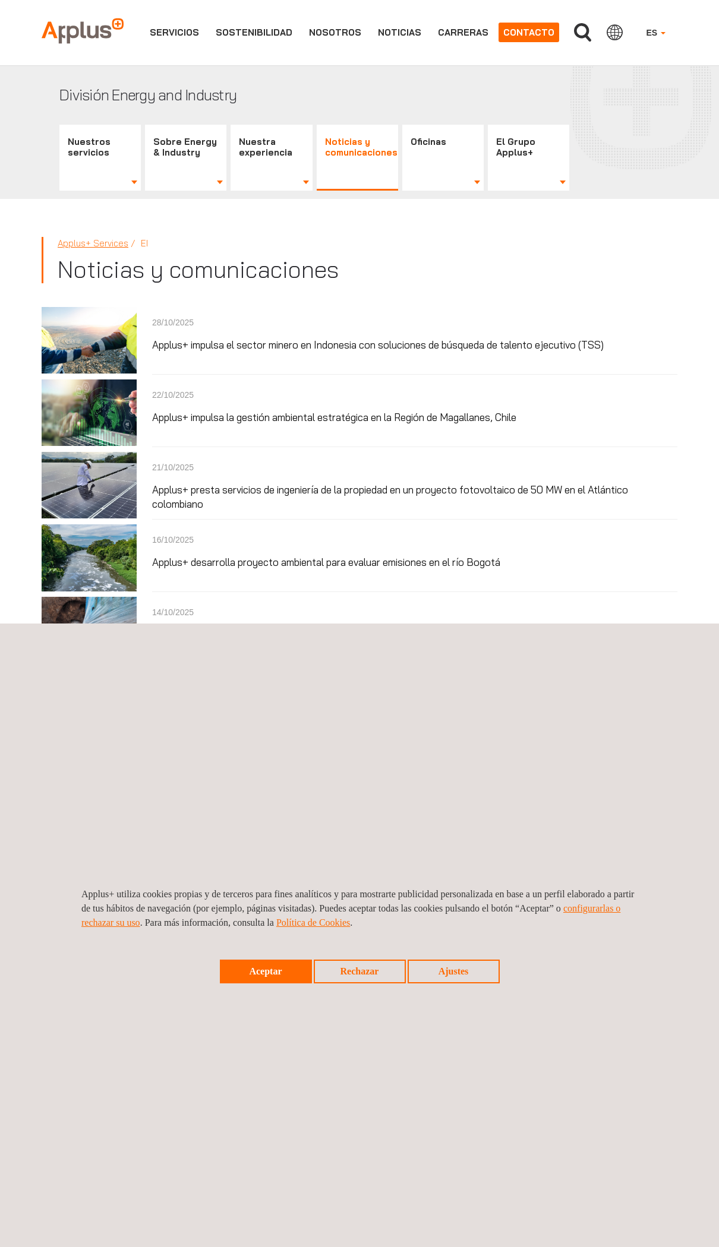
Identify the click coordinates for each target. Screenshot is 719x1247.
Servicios (174, 32)
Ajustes (454, 971)
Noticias (399, 32)
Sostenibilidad (254, 32)
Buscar (582, 32)
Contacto (528, 32)
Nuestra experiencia (265, 147)
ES (656, 32)
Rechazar (359, 971)
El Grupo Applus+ (515, 147)
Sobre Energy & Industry (185, 147)
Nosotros (335, 32)
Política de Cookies (313, 922)
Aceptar (265, 971)
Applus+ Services (93, 243)
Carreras (463, 32)
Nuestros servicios (89, 147)
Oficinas (428, 141)
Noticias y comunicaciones (361, 147)
